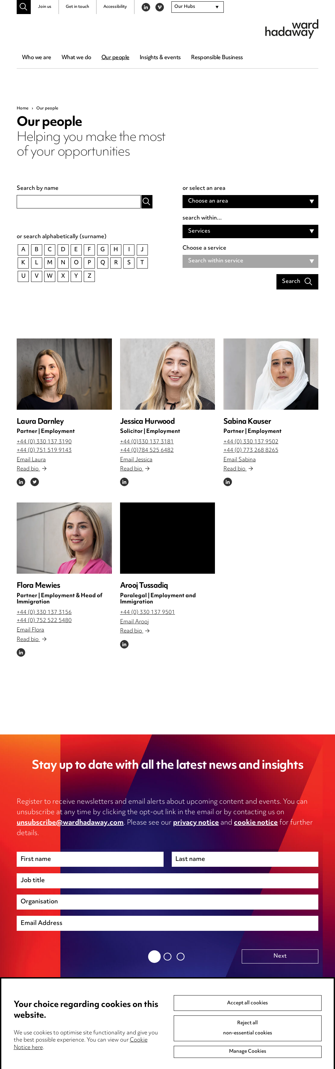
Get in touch (77, 7)
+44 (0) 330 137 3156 (44, 612)
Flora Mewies (38, 586)
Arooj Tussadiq (144, 586)
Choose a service (204, 248)
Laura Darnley (40, 422)
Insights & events (160, 57)
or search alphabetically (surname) (62, 237)
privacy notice (196, 823)
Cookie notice (97, 1026)
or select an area (204, 189)
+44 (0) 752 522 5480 (44, 620)
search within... (202, 218)
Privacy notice (97, 1016)
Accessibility (115, 7)
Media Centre (35, 1016)
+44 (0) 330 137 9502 (250, 442)
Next (280, 956)
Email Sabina (239, 460)
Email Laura (31, 460)
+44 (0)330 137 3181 (147, 442)
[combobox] (197, 7)
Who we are (36, 57)
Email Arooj (134, 622)
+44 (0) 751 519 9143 (44, 450)
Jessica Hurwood (147, 422)
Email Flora (30, 630)
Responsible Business (217, 57)
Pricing (25, 1026)
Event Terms (157, 1026)
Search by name (38, 189)
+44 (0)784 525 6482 (147, 450)
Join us (44, 7)
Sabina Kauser (247, 422)
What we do (76, 57)
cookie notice (256, 823)
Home (22, 108)
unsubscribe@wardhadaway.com (70, 823)
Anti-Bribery (157, 1016)
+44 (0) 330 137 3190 (44, 442)
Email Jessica (136, 460)
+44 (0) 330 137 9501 (147, 612)
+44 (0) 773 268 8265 (250, 450)
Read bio (31, 469)
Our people (115, 57)
